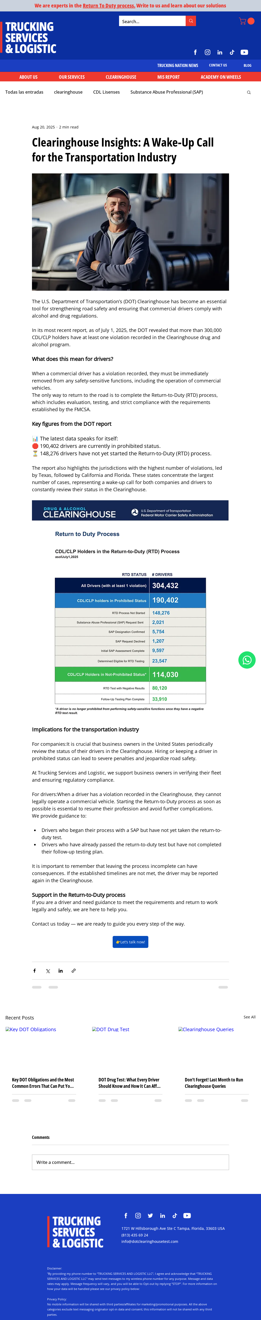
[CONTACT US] (218, 65)
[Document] (247, 660)
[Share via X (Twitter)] (47, 970)
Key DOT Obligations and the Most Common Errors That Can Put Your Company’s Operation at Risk (43, 1082)
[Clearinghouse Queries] (216, 1048)
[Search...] (148, 21)
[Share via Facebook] (34, 970)
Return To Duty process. (109, 5)
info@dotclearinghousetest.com (149, 1241)
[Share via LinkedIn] (60, 970)
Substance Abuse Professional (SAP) (166, 92)
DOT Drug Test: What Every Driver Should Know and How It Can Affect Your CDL (130, 1082)
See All (250, 1016)
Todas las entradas (24, 92)
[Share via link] (73, 970)
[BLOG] (247, 65)
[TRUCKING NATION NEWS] (178, 65)
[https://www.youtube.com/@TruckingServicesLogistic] (244, 52)
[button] (247, 21)
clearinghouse (68, 92)
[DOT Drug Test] (130, 1048)
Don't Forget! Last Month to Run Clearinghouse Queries (214, 1082)
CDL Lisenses (106, 92)
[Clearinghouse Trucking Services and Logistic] (125, 1215)
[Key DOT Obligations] (44, 1048)
